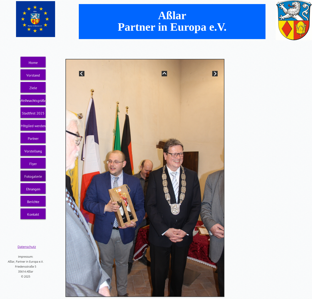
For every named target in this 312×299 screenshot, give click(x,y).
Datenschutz (27, 247)
